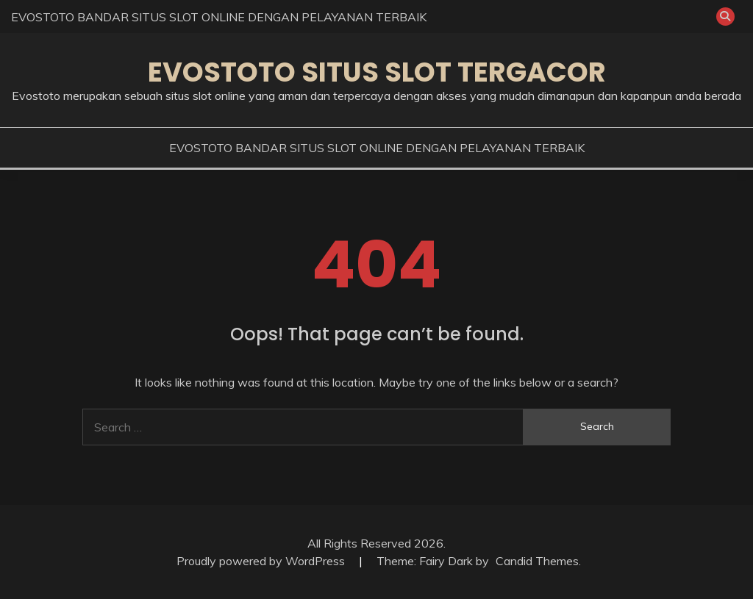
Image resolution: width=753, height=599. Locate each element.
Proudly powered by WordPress (262, 560)
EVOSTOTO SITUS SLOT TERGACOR (377, 72)
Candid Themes (537, 560)
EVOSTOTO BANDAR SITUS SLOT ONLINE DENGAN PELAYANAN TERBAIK (219, 17)
